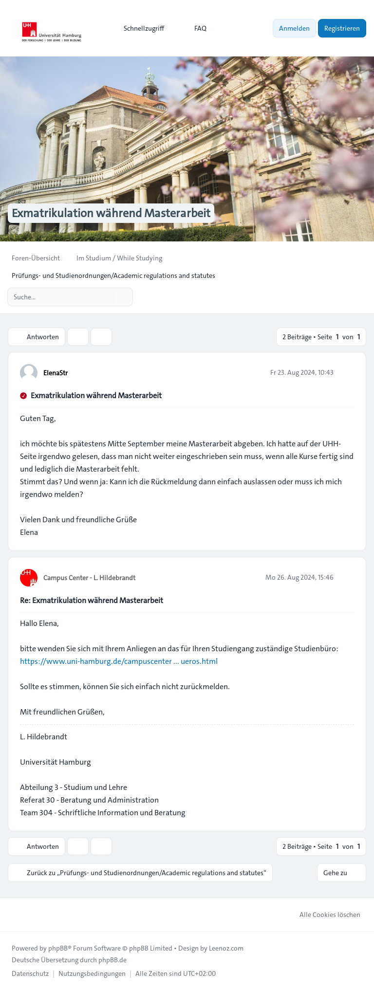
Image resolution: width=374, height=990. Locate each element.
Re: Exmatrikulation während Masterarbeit (91, 600)
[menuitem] (139, 28)
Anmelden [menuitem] (294, 28)
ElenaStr (55, 373)
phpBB (58, 948)
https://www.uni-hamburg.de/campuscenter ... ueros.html (119, 661)
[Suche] (105, 297)
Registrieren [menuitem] (342, 28)
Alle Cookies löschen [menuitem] (323, 914)
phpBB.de (112, 960)
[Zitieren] (345, 372)
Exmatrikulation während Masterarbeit (96, 395)
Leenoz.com (226, 948)
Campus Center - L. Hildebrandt (89, 578)
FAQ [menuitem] (194, 28)
